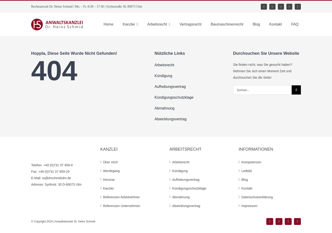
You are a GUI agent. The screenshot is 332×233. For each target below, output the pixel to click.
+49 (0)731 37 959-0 (58, 165)
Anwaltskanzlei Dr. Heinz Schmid (75, 221)
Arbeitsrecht (181, 162)
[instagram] (272, 7)
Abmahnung (181, 197)
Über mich (110, 162)
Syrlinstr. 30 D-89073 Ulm (63, 184)
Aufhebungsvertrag (185, 179)
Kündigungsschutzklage (189, 188)
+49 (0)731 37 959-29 (53, 171)
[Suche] (296, 90)
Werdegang (111, 171)
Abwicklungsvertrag (186, 206)
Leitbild (246, 171)
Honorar (109, 179)
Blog (244, 179)
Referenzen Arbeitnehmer (121, 197)
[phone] (298, 7)
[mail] (289, 7)
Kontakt (246, 188)
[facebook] (264, 7)
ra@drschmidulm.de (56, 178)
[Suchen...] (262, 90)
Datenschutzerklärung (257, 197)
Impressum (249, 206)
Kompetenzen (251, 162)
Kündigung (180, 171)
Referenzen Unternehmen (121, 206)
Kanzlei (108, 188)
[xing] (281, 7)
